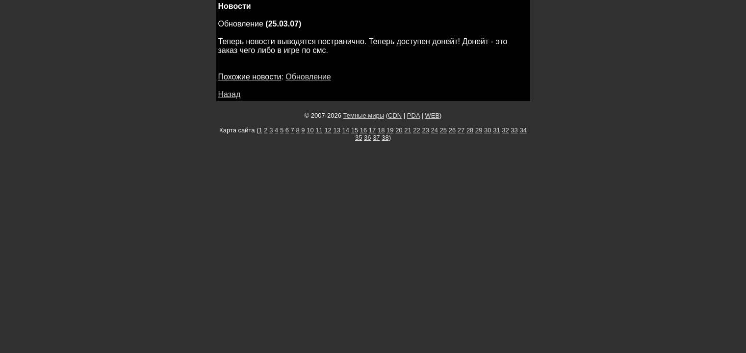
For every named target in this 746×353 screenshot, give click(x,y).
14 (345, 130)
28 (469, 130)
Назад (229, 94)
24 (434, 130)
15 (354, 130)
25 (443, 130)
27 (461, 130)
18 (381, 130)
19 (389, 130)
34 (522, 130)
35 (358, 137)
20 (398, 130)
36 (367, 137)
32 (505, 130)
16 (363, 130)
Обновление (308, 77)
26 (452, 130)
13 (336, 130)
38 (385, 137)
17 (372, 130)
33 (514, 130)
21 (407, 130)
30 (487, 130)
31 (496, 130)
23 (425, 130)
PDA (413, 115)
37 (376, 137)
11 (318, 130)
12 (327, 130)
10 (310, 130)
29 (478, 130)
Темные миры (364, 115)
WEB (432, 115)
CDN (395, 115)
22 (416, 130)
